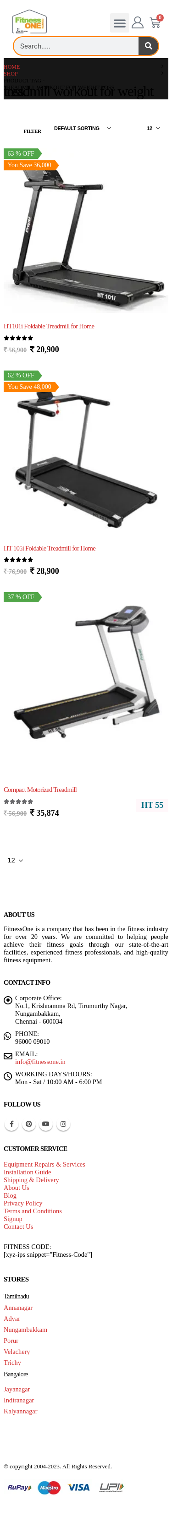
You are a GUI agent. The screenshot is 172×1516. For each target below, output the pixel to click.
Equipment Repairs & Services (44, 1164)
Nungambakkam (25, 1329)
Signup (13, 1218)
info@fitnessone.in (40, 1061)
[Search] (148, 46)
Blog (10, 1195)
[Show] (153, 128)
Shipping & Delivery (31, 1179)
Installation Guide (27, 1172)
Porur (11, 1340)
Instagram (63, 1124)
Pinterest (29, 1124)
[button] (119, 23)
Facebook (11, 1124)
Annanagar (18, 1307)
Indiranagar (19, 1400)
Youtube (46, 1124)
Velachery (17, 1351)
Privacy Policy (23, 1203)
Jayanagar (17, 1389)
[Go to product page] (86, 231)
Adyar (12, 1318)
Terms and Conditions (33, 1211)
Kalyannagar (21, 1411)
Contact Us (18, 1226)
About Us (16, 1187)
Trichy (12, 1362)
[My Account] (138, 23)
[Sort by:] (82, 128)
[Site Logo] (29, 21)
